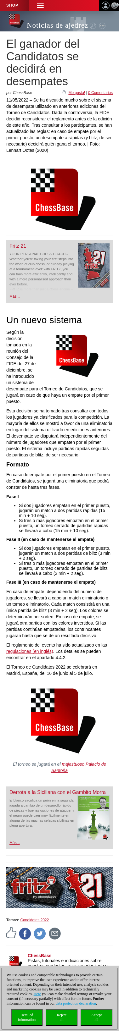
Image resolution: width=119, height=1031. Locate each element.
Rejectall (61, 1017)
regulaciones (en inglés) (29, 651)
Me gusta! (76, 93)
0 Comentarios (100, 93)
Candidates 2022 (34, 920)
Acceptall (96, 1017)
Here (37, 994)
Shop (12, 5)
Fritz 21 (17, 246)
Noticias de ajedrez (57, 25)
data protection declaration (76, 1003)
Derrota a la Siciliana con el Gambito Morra (57, 792)
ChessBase (40, 955)
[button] (40, 5)
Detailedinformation (27, 1017)
